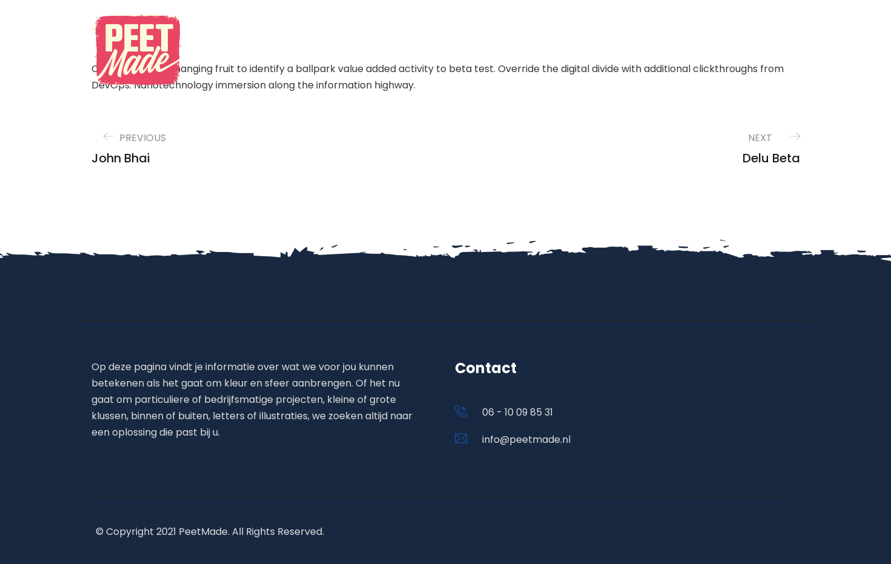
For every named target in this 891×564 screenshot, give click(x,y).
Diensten (673, 51)
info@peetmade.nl (526, 439)
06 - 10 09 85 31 (517, 412)
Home (536, 51)
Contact (750, 51)
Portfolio (600, 51)
